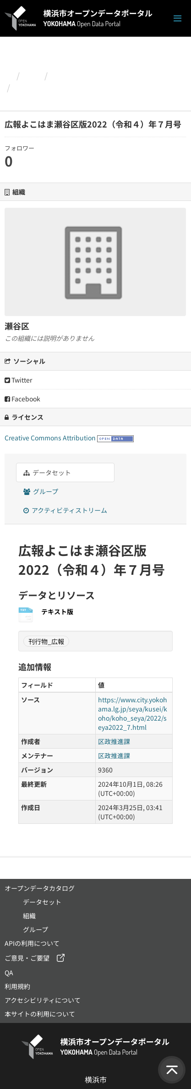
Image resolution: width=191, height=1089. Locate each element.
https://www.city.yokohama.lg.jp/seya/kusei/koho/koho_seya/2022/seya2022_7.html (132, 713)
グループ (40, 491)
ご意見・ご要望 (27, 957)
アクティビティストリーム (65, 510)
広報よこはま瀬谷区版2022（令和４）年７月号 (94, 93)
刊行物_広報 (46, 641)
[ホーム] (8, 75)
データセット (47, 472)
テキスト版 (57, 611)
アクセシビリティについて (43, 1000)
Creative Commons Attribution (50, 437)
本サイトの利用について (40, 1013)
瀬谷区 (64, 75)
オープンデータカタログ (40, 888)
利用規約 (17, 986)
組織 (32, 75)
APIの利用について (32, 943)
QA (9, 972)
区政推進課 (114, 741)
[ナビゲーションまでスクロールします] (177, 18)
